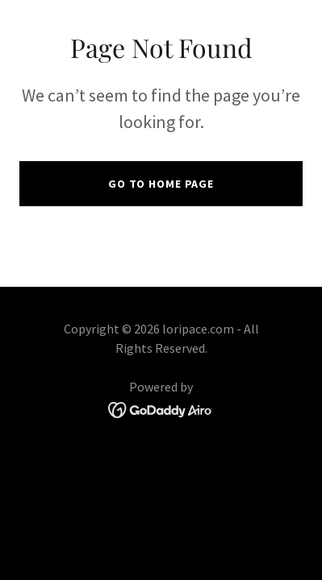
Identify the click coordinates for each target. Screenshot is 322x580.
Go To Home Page (161, 183)
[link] (161, 408)
